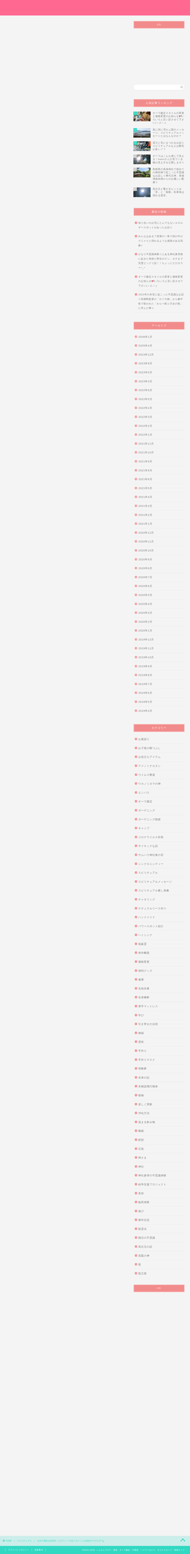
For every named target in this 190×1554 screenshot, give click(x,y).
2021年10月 (146, 452)
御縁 (141, 1032)
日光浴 (50, 1344)
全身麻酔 (144, 997)
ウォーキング (50, 1338)
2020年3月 (145, 612)
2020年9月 (145, 559)
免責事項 (39, 1550)
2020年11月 (146, 541)
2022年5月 (145, 399)
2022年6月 (145, 390)
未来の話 (144, 1077)
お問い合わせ (121, 5)
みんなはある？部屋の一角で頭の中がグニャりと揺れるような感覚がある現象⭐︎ (160, 241)
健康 (141, 979)
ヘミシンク (145, 934)
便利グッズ (145, 970)
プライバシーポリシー (149, 5)
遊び (141, 1211)
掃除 (40, 1344)
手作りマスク (146, 1059)
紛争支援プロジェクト (152, 1184)
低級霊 (142, 943)
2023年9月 (145, 363)
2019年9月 (145, 666)
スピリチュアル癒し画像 (153, 890)
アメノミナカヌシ (149, 765)
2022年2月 (145, 425)
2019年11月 (146, 648)
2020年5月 (145, 594)
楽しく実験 (145, 1104)
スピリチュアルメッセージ (155, 881)
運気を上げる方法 (105, 1344)
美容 (141, 1193)
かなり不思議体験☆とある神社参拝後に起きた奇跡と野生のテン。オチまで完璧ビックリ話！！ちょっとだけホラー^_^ (160, 261)
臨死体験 (144, 1202)
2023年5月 (145, 372)
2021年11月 (146, 443)
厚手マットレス (148, 1006)
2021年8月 (145, 470)
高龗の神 (144, 1255)
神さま (142, 1157)
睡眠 (141, 1130)
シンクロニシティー (151, 863)
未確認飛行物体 (148, 1086)
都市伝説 (144, 1219)
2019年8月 (145, 675)
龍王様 (142, 1273)
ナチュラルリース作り (152, 908)
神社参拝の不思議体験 (152, 1175)
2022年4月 (145, 407)
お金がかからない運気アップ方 (26, 1338)
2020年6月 (145, 585)
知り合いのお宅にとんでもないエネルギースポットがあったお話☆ (160, 225)
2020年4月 (145, 603)
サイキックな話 (148, 845)
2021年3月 (145, 505)
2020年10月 (146, 550)
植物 (141, 1095)
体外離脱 (144, 952)
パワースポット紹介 (151, 926)
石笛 (141, 1148)
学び (141, 1015)
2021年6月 (145, 479)
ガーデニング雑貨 (149, 819)
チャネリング (146, 899)
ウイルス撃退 (146, 774)
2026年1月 (145, 336)
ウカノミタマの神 (149, 783)
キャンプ (144, 828)
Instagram (176, 5)
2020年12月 (146, 532)
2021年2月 (145, 514)
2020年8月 (145, 568)
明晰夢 (142, 1068)
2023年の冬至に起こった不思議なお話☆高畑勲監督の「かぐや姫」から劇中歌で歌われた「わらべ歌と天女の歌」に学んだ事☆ (161, 301)
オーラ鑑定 (101, 5)
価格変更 (144, 961)
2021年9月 (145, 461)
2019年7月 (145, 683)
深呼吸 (89, 1344)
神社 (141, 1166)
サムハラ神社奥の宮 (151, 854)
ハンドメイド (146, 917)
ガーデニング (146, 810)
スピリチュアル (19, 92)
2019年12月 (146, 639)
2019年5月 (145, 701)
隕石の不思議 (146, 1237)
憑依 (141, 1041)
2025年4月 (145, 345)
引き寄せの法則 (148, 1024)
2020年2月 (145, 621)
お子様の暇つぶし (149, 748)
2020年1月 (145, 630)
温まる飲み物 (146, 1122)
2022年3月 (145, 416)
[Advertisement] (65, 55)
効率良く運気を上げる (23, 1344)
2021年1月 (145, 523)
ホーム (84, 5)
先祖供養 (144, 988)
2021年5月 (145, 488)
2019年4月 (145, 710)
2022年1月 (145, 434)
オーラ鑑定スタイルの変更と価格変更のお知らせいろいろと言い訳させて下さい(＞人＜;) (160, 281)
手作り (142, 1050)
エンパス (144, 792)
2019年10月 (146, 657)
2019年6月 (145, 692)
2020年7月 (145, 577)
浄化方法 (144, 1113)
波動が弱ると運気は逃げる (70, 1344)
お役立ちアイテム (149, 756)
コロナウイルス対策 (151, 837)
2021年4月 (145, 496)
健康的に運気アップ (88, 1338)
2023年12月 (146, 354)
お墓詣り (144, 739)
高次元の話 (145, 1246)
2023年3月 (145, 381)
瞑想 (141, 1139)
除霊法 (142, 1228)
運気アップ (18, 1349)
